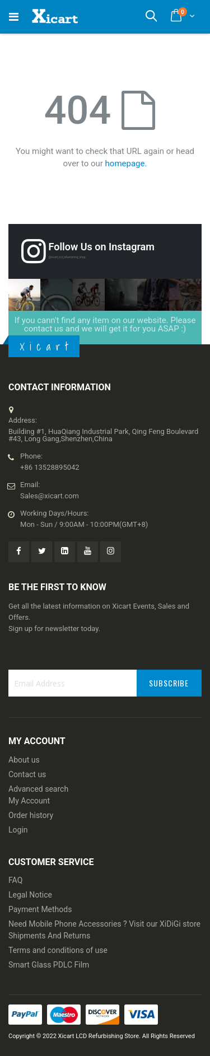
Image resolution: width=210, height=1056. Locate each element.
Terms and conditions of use (58, 950)
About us (24, 759)
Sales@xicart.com (49, 496)
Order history (30, 815)
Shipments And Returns (49, 935)
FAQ (15, 880)
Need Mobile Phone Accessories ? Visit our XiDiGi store (104, 923)
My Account (29, 800)
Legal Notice (30, 894)
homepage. (126, 163)
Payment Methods (40, 909)
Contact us (27, 774)
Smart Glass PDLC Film (48, 964)
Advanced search (38, 788)
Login (18, 829)
